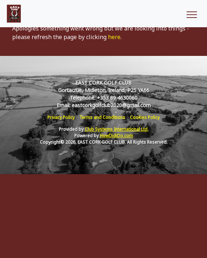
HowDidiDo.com (116, 136)
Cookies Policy (145, 117)
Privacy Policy (61, 117)
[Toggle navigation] (191, 13)
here (114, 37)
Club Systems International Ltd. (117, 129)
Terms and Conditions (102, 117)
